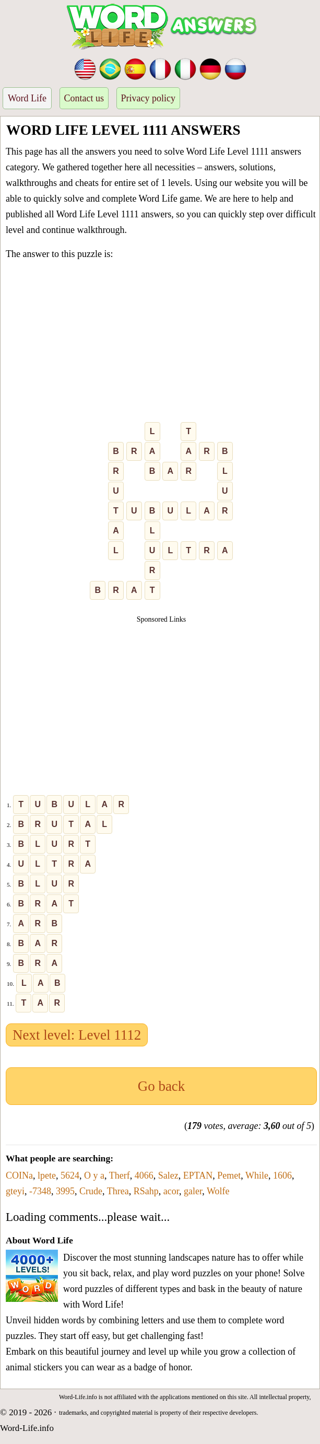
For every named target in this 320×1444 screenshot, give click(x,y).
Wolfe (218, 1191)
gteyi (15, 1191)
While (256, 1175)
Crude (90, 1191)
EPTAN (198, 1175)
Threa (118, 1191)
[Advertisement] (161, 343)
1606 (282, 1175)
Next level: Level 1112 (77, 1035)
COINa (19, 1175)
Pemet (229, 1175)
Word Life (27, 98)
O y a (94, 1175)
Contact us (84, 98)
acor (171, 1191)
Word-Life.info (27, 1428)
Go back (161, 1086)
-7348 (40, 1191)
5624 (70, 1175)
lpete (47, 1175)
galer (193, 1191)
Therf (119, 1175)
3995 (65, 1191)
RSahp (146, 1191)
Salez (168, 1175)
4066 (144, 1175)
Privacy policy (148, 98)
